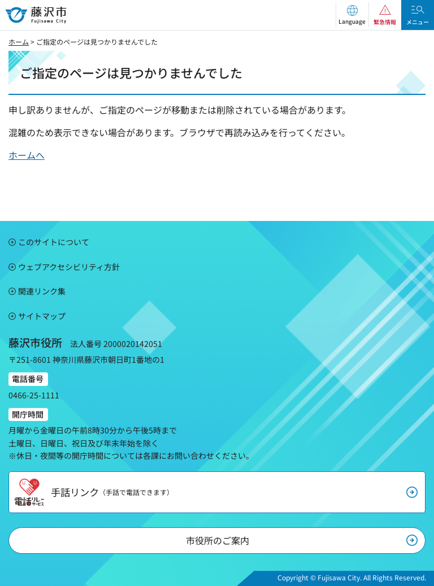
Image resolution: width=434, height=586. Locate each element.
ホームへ (26, 155)
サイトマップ (42, 316)
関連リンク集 (42, 291)
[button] (352, 15)
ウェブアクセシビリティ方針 (69, 266)
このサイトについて (53, 242)
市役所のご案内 (217, 540)
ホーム (18, 41)
